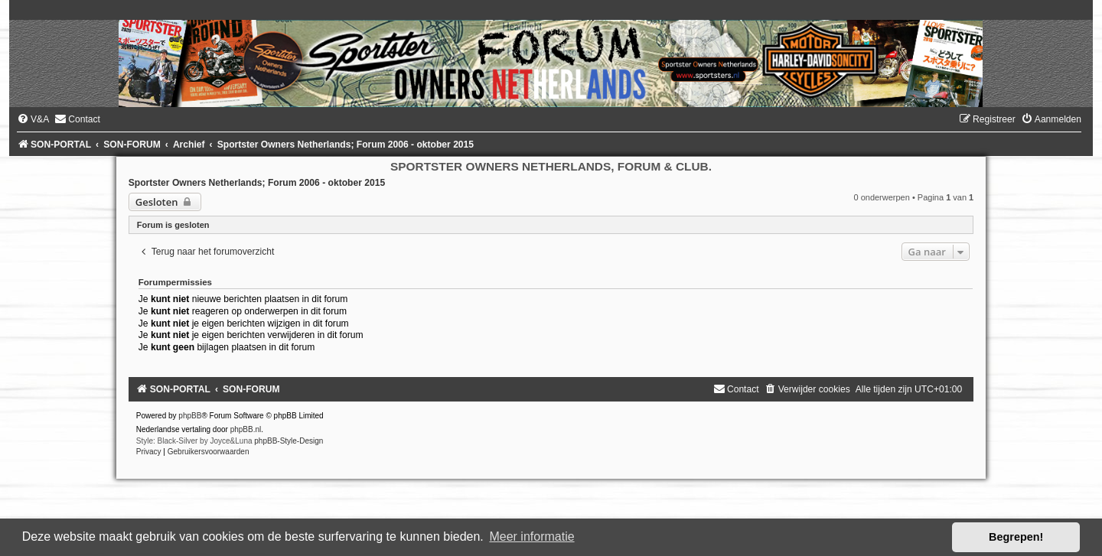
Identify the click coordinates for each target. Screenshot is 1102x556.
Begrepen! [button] (1016, 537)
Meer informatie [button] (531, 536)
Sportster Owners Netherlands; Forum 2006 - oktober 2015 (257, 182)
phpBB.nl (246, 429)
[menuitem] (33, 119)
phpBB (189, 415)
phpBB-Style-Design (288, 441)
